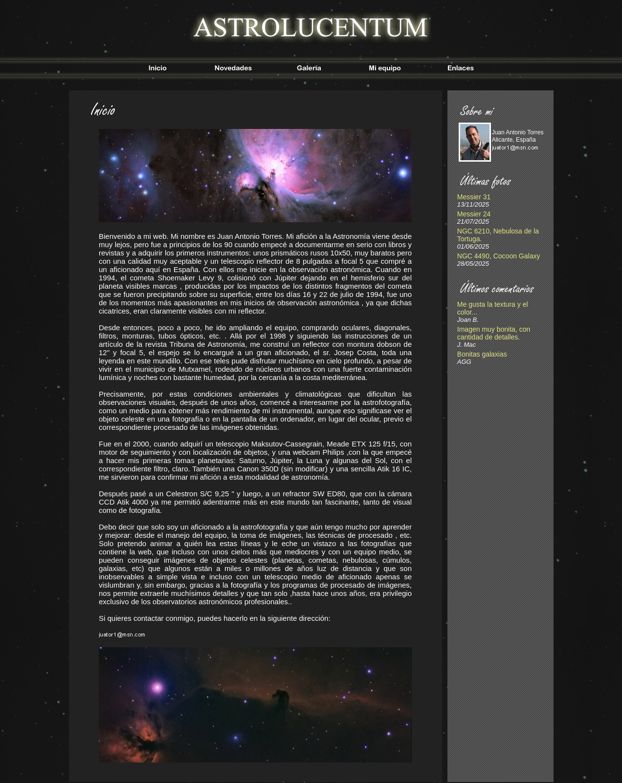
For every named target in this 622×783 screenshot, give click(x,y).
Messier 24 (473, 214)
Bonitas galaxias (482, 354)
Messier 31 (473, 197)
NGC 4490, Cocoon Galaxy (498, 256)
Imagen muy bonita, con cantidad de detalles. (493, 333)
